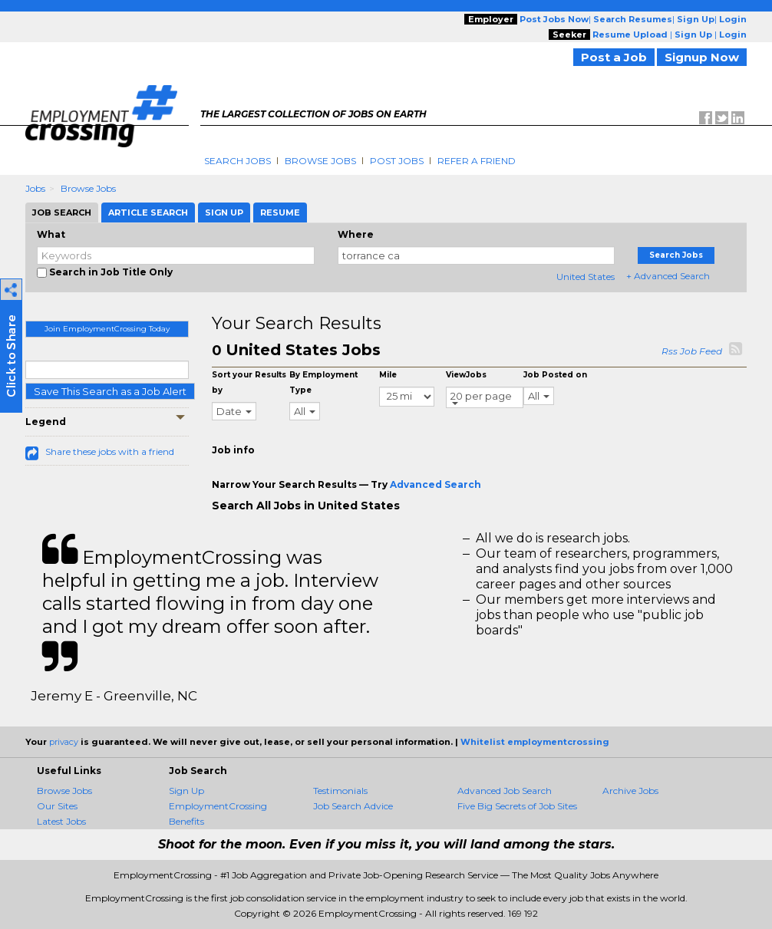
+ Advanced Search (668, 276)
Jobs (35, 188)
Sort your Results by (249, 382)
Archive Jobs (630, 790)
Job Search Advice (353, 806)
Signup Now (702, 57)
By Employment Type (323, 382)
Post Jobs (397, 160)
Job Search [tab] (61, 212)
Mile (388, 375)
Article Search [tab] (148, 212)
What (51, 234)
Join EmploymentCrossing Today (107, 329)
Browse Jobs (320, 160)
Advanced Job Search (504, 790)
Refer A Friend (476, 160)
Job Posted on (555, 375)
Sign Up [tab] (224, 212)
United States (585, 276)
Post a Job (614, 57)
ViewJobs (466, 375)
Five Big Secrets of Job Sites (517, 806)
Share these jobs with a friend (109, 451)
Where (356, 234)
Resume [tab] (280, 212)
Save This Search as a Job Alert (110, 391)
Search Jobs (237, 160)
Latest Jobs (61, 821)
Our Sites (57, 806)
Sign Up (186, 790)
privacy (63, 741)
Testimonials (340, 790)
